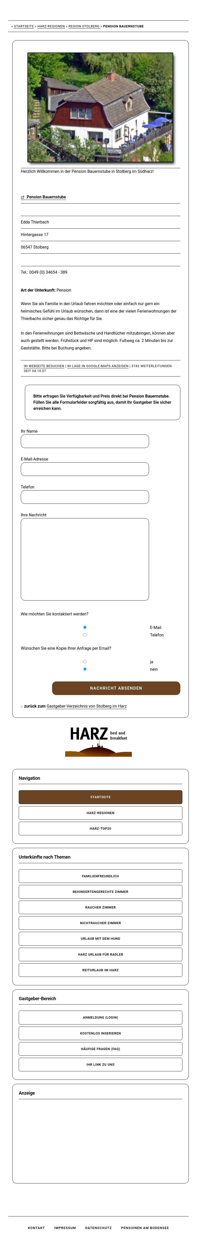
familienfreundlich (100, 876)
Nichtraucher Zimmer (100, 923)
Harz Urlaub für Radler (100, 954)
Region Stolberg (84, 26)
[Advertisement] (100, 1141)
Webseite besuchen (44, 366)
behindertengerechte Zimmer (100, 892)
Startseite (24, 26)
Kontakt (36, 1228)
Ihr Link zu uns (100, 1064)
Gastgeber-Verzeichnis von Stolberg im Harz (87, 706)
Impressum (65, 1228)
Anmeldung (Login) (100, 1017)
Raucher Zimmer (100, 907)
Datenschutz (98, 1228)
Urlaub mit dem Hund (100, 939)
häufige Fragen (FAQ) (100, 1049)
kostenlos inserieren (100, 1033)
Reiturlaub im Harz (100, 970)
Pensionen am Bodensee (145, 1228)
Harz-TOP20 (100, 828)
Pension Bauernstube (43, 197)
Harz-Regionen (51, 26)
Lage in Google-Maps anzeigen (98, 366)
